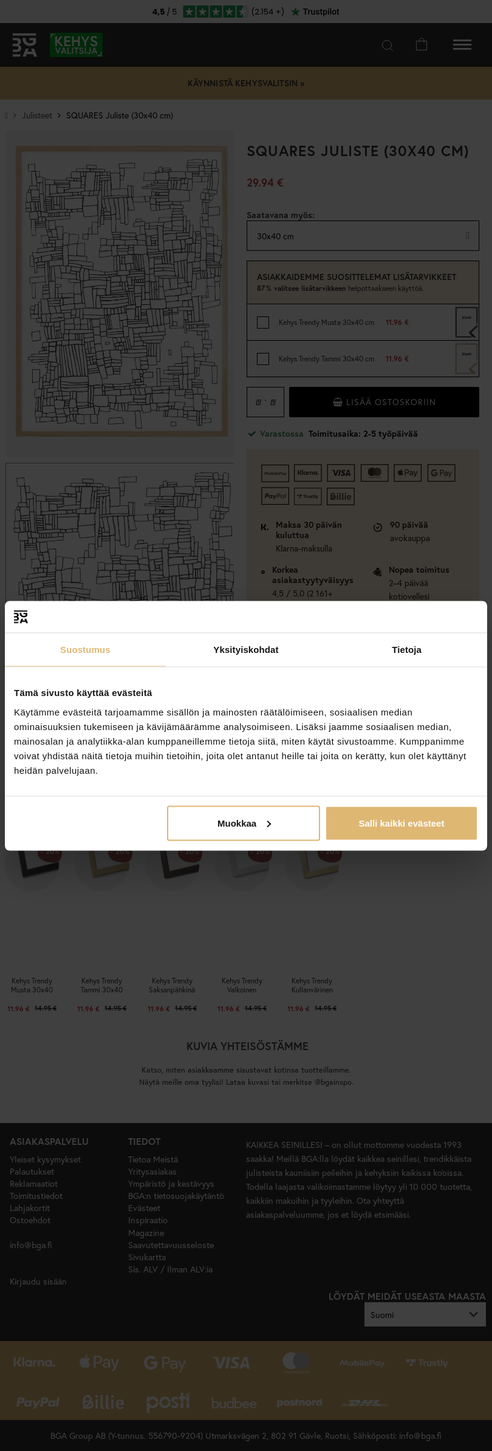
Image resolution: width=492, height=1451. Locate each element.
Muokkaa (244, 823)
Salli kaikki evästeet (401, 823)
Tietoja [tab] (407, 649)
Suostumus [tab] (85, 649)
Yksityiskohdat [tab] (245, 649)
